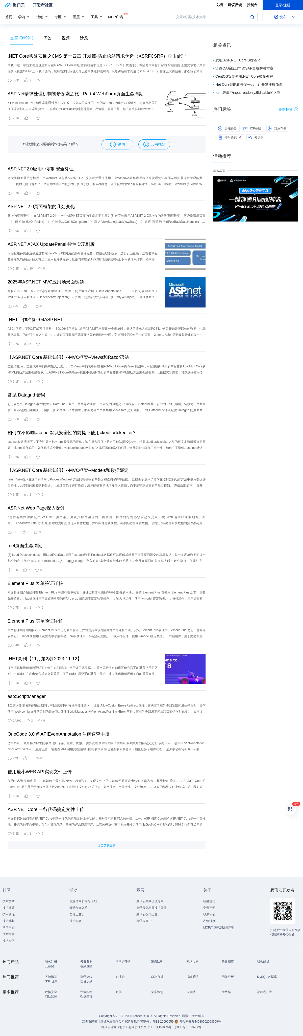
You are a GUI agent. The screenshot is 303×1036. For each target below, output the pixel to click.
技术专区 (9, 940)
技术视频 (9, 921)
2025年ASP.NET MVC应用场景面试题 (46, 281)
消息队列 (157, 961)
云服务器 (227, 128)
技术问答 (9, 908)
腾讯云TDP (144, 921)
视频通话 (192, 977)
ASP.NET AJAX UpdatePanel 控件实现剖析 (51, 244)
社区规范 (209, 901)
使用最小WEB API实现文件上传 (40, 771)
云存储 (49, 966)
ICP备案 (252, 128)
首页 (8, 17)
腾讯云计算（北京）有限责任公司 (124, 1027)
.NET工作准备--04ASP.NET (35, 319)
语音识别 (86, 981)
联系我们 (209, 914)
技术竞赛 (75, 921)
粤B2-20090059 (163, 1021)
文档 (219, 5)
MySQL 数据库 (267, 977)
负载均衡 (86, 992)
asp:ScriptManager (27, 696)
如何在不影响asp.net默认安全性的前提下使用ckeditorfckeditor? (71, 432)
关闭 (294, 181)
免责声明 (209, 908)
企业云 (120, 977)
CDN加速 (157, 977)
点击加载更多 (106, 845)
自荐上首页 (77, 914)
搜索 (252, 17)
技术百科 (9, 934)
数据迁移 (86, 996)
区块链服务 (123, 961)
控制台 (252, 5)
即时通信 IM (229, 138)
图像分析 (228, 977)
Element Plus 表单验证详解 (35, 583)
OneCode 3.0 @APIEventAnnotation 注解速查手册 (59, 734)
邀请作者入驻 (78, 908)
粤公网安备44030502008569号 (200, 1021)
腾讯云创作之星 (147, 914)
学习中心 (9, 927)
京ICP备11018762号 (188, 1027)
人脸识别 (51, 977)
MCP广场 (115, 16)
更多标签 (288, 109)
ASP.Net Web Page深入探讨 (36, 508)
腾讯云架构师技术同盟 (151, 908)
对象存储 (277, 128)
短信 (119, 992)
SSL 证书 (51, 981)
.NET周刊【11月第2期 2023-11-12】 (45, 658)
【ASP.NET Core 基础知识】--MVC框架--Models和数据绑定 (68, 470)
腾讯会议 (86, 977)
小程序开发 (264, 992)
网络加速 (192, 961)
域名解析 (263, 961)
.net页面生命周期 (25, 545)
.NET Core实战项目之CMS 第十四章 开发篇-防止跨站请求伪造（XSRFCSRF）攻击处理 (97, 56)
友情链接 (209, 921)
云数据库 (228, 961)
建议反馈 (235, 5)
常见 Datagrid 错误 (26, 395)
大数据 (226, 992)
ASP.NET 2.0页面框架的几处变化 (41, 206)
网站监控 (51, 996)
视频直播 (86, 966)
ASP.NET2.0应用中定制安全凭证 (41, 168)
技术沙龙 (9, 914)
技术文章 (9, 901)
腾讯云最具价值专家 (150, 901)
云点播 (255, 138)
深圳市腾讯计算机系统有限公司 (103, 1021)
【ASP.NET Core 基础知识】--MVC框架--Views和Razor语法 (68, 357)
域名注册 (51, 961)
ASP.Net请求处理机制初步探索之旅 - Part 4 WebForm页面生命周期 (75, 93)
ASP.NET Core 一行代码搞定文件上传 (46, 809)
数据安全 (51, 992)
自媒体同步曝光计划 (83, 901)
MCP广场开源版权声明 (218, 927)
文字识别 (157, 992)
